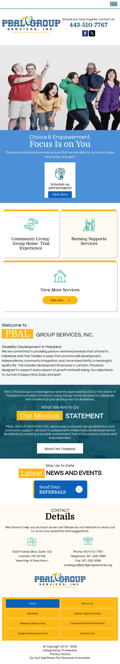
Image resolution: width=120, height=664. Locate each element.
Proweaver (69, 650)
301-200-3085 (96, 556)
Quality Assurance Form (33, 633)
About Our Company (60, 449)
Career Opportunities (87, 613)
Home (32, 603)
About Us (87, 603)
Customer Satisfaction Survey (87, 623)
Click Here (60, 194)
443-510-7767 (93, 551)
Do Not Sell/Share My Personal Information (60, 658)
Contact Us (87, 633)
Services (32, 613)
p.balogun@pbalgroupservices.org (88, 565)
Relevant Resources (32, 623)
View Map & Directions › (32, 560)
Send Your (63, 490)
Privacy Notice (60, 654)
